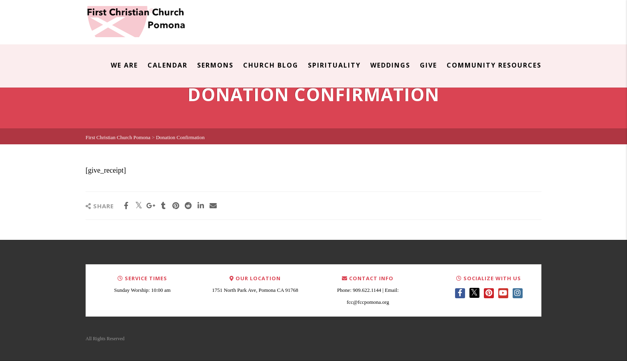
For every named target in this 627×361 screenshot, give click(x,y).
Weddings (390, 65)
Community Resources (494, 65)
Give (428, 65)
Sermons (215, 65)
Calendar (168, 65)
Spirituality (334, 65)
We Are (124, 65)
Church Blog (270, 65)
